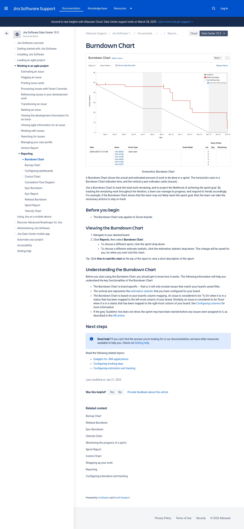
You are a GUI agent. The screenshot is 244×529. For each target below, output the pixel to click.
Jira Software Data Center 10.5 (41, 32)
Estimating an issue (32, 71)
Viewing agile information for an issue (43, 125)
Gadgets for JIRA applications (110, 359)
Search (214, 8)
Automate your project (30, 239)
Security (201, 518)
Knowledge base (97, 8)
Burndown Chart (34, 159)
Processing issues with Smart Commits (44, 88)
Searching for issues (33, 136)
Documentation (71, 8)
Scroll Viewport (122, 497)
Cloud (193, 33)
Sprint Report (32, 205)
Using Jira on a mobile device (34, 216)
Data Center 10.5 (214, 33)
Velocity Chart (33, 210)
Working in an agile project (33, 65)
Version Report (29, 147)
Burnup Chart (32, 165)
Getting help (24, 251)
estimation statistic (142, 291)
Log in (224, 8)
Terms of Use (183, 518)
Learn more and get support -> (175, 21)
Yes (112, 392)
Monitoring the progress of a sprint (106, 442)
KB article (118, 315)
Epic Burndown (33, 188)
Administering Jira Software (33, 228)
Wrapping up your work (99, 462)
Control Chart (32, 176)
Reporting (27, 153)
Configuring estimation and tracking (114, 368)
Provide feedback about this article (148, 392)
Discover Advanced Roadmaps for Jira (39, 222)
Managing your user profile (36, 142)
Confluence (103, 497)
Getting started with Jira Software (36, 48)
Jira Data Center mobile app (33, 233)
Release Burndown (36, 199)
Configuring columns (208, 303)
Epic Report (31, 193)
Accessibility (24, 245)
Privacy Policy (163, 518)
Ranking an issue (31, 109)
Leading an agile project (31, 60)
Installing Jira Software (30, 54)
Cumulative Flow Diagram (40, 182)
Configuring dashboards (39, 170)
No (120, 392)
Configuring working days (108, 363)
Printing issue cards (32, 83)
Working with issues (32, 130)
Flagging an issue (31, 77)
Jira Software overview (30, 42)
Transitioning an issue (34, 104)
